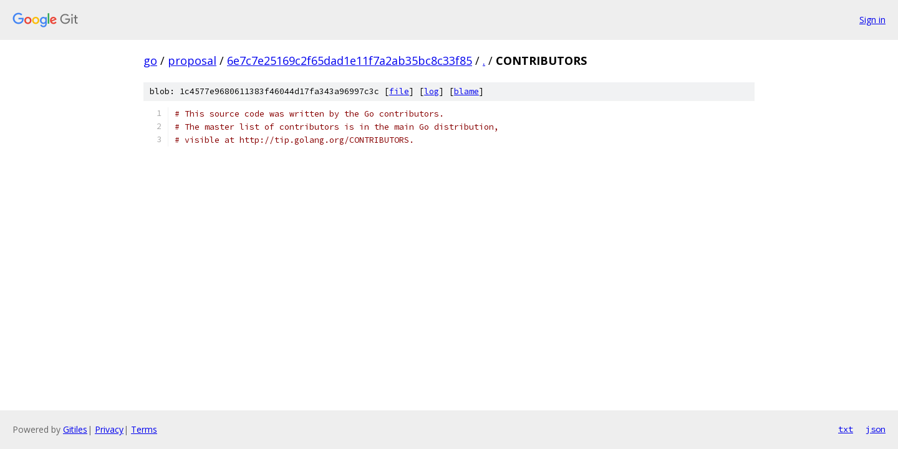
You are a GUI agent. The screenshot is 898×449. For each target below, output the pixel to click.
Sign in (872, 20)
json (876, 429)
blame (466, 91)
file (399, 91)
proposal (192, 60)
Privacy (109, 429)
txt (845, 429)
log (431, 91)
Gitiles (75, 429)
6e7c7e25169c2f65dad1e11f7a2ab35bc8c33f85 (349, 60)
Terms (144, 429)
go (150, 60)
